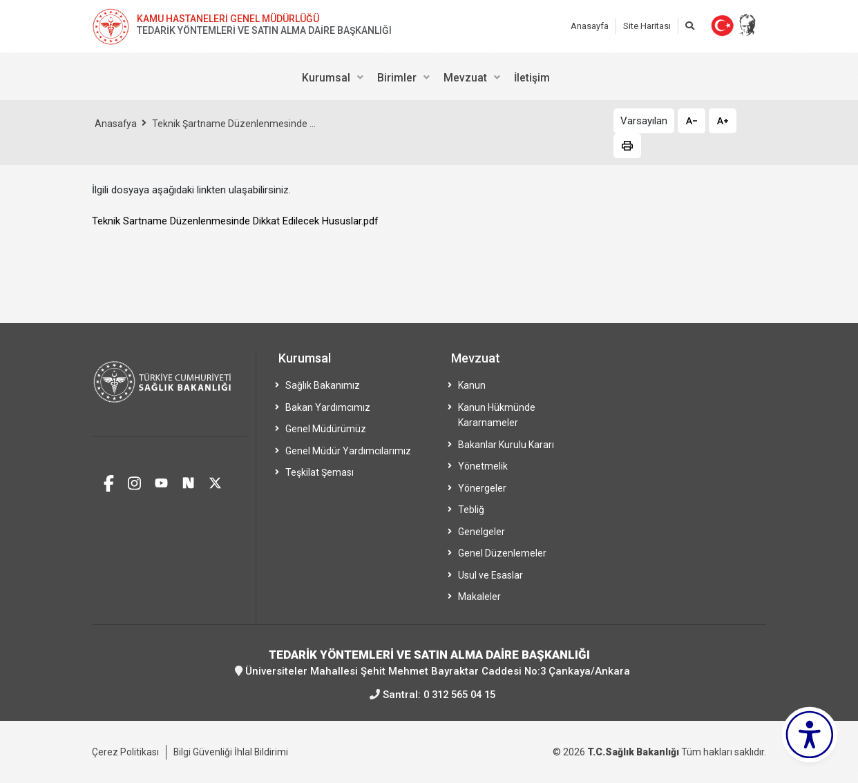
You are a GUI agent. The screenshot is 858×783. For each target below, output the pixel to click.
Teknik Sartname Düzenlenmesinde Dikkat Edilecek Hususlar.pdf (235, 221)
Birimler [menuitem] (397, 77)
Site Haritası (647, 26)
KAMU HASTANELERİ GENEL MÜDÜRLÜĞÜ (228, 18)
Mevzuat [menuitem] (465, 77)
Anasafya (116, 123)
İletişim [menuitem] (532, 77)
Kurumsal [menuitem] (326, 77)
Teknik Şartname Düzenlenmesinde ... (234, 123)
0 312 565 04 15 (459, 694)
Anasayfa (590, 26)
